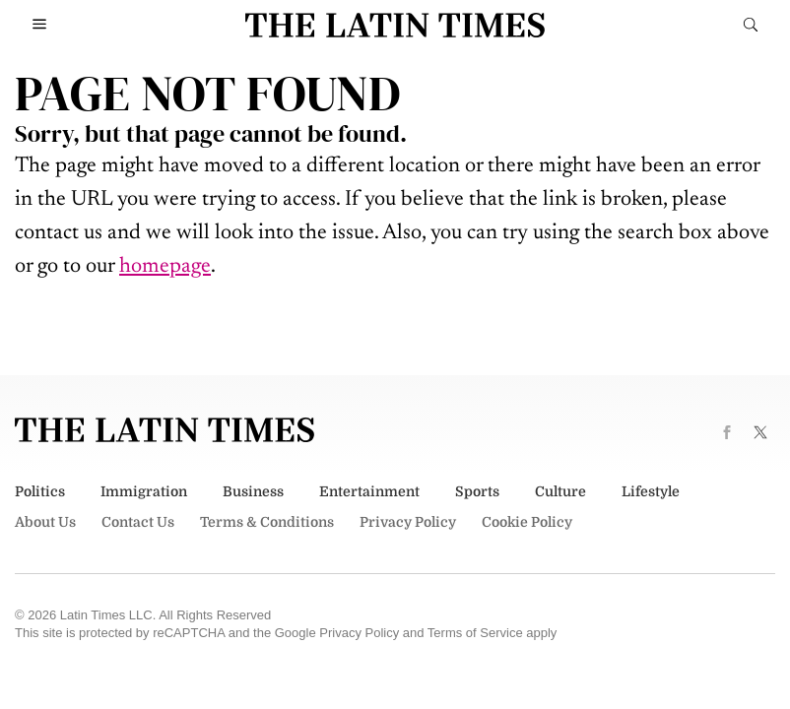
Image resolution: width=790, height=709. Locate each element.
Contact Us (137, 522)
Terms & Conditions (267, 522)
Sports (477, 491)
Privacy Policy (408, 522)
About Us (45, 522)
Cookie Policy (527, 522)
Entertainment (369, 491)
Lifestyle (651, 491)
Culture (560, 491)
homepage (165, 267)
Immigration (143, 491)
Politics (40, 491)
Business (253, 491)
